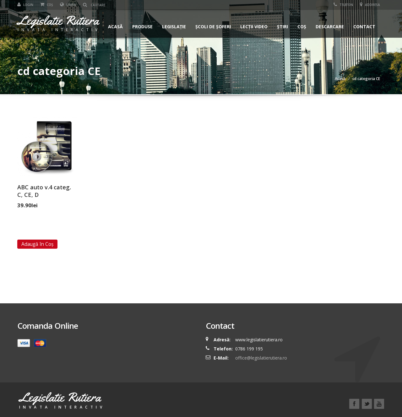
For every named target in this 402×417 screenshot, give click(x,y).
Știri (282, 27)
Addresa (370, 5)
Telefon (343, 5)
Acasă (115, 27)
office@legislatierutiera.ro (260, 358)
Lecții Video (254, 27)
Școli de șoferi (213, 27)
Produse (142, 27)
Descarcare (330, 27)
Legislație (174, 27)
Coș (46, 5)
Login (25, 5)
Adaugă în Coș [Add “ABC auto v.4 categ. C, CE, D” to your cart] (37, 244)
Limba (68, 5)
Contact (364, 27)
